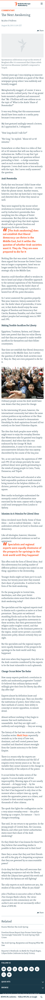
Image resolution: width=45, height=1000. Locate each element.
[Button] (40, 30)
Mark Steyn (22, 735)
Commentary (8, 10)
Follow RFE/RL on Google (27, 997)
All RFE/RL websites (8, 997)
